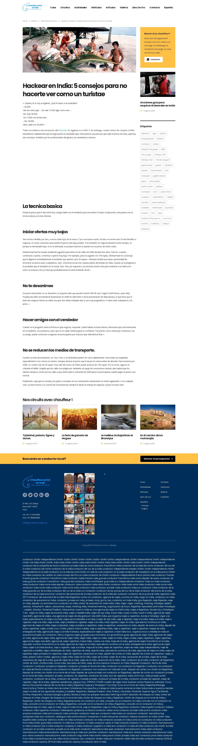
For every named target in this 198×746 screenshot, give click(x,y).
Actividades (80, 7)
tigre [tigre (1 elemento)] (160, 213)
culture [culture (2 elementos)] (156, 144)
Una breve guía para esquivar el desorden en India (157, 104)
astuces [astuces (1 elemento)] (163, 133)
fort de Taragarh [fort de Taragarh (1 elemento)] (162, 160)
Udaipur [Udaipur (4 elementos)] (166, 223)
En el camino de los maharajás (151, 437)
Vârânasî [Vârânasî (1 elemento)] (145, 229)
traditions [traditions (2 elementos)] (155, 223)
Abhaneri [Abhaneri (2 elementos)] (145, 133)
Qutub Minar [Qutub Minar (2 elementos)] (166, 191)
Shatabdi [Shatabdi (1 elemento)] (145, 207)
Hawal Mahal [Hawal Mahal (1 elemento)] (156, 170)
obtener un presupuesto (158, 458)
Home (25, 21)
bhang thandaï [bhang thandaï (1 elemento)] (147, 138)
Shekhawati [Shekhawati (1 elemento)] (157, 207)
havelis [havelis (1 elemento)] (144, 170)
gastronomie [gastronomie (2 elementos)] (146, 165)
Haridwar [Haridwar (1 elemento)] (168, 165)
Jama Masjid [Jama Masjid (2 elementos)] (155, 181)
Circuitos (65, 7)
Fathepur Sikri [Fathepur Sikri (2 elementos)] (147, 160)
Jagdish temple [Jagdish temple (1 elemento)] (159, 176)
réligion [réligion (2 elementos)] (170, 197)
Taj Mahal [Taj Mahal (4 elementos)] (169, 207)
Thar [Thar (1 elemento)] (153, 213)
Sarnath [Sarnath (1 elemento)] (144, 202)
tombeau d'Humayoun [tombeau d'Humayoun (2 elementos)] (150, 218)
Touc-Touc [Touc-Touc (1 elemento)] (167, 218)
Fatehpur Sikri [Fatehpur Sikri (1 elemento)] (160, 154)
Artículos (110, 7)
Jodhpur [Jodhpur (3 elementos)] (159, 186)
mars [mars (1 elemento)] (155, 191)
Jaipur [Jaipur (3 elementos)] (143, 181)
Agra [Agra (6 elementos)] (154, 133)
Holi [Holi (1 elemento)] (166, 170)
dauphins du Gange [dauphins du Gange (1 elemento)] (149, 149)
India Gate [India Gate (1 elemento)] (145, 176)
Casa (53, 7)
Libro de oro (138, 7)
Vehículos (96, 7)
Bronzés (63, 130)
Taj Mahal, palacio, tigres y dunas (38, 437)
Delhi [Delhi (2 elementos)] (163, 149)
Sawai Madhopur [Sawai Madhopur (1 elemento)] (158, 202)
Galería (124, 7)
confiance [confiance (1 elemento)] (145, 144)
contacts (153, 59)
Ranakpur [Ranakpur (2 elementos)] (145, 197)
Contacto (154, 7)
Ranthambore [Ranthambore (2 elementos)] (158, 197)
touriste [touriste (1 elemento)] (144, 223)
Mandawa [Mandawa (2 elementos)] (145, 191)
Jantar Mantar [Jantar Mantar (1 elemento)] (147, 186)
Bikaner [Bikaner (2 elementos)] (160, 138)
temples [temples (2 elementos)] (144, 213)
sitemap (112, 545)
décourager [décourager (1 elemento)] (146, 154)
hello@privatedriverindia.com (35, 523)
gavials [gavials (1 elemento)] (158, 165)
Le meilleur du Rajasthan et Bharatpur (117, 437)
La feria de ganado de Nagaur (75, 437)
